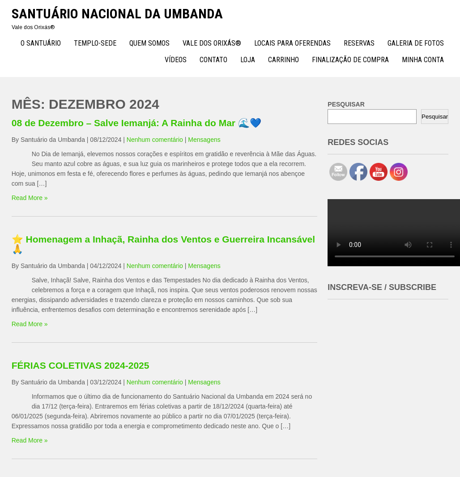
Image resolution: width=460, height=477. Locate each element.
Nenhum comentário (155, 139)
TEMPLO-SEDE (95, 43)
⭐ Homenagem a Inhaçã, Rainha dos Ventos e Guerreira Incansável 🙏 (163, 244)
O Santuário (41, 43)
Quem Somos (149, 43)
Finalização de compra (350, 59)
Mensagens (204, 139)
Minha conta (423, 59)
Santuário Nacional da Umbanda (117, 13)
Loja (247, 59)
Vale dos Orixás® (212, 43)
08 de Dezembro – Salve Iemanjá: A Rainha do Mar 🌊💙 (136, 123)
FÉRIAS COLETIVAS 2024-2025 (80, 365)
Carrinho (283, 59)
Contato (213, 59)
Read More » (30, 197)
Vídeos (176, 59)
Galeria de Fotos (416, 43)
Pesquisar (435, 116)
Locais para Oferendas (292, 43)
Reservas (359, 43)
